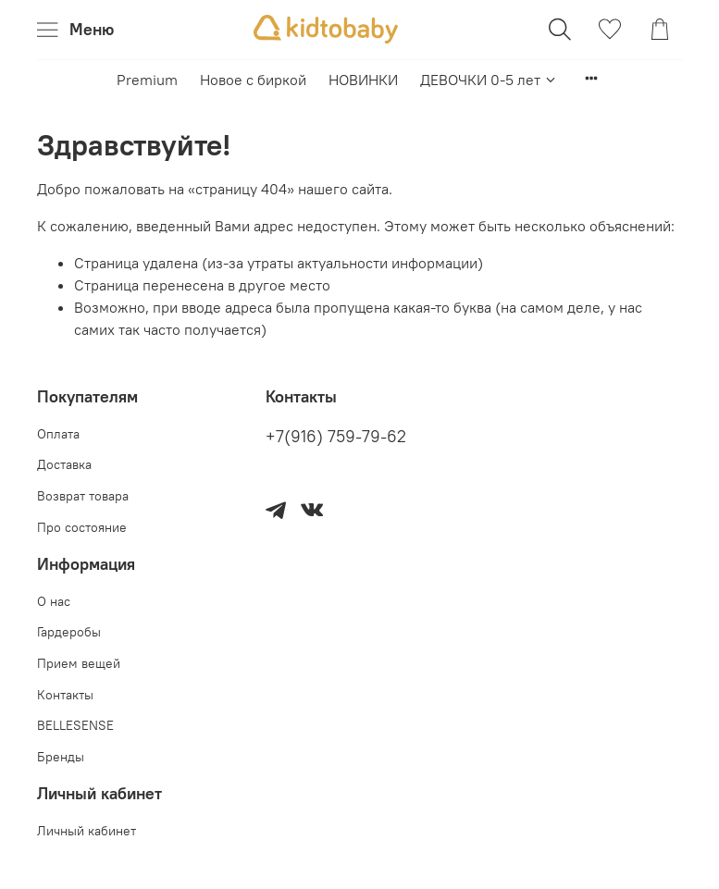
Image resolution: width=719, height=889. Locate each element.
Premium (147, 79)
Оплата (58, 434)
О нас (53, 601)
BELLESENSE (75, 725)
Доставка (64, 464)
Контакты (65, 694)
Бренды (60, 756)
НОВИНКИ (363, 79)
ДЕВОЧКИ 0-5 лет (489, 79)
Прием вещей (78, 663)
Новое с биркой (253, 79)
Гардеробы (69, 632)
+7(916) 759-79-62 (336, 436)
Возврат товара (83, 496)
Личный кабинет (86, 830)
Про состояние (82, 527)
